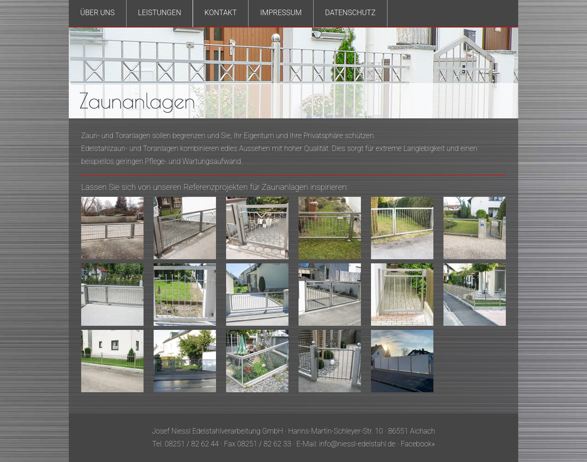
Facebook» (418, 444)
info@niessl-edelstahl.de (357, 444)
